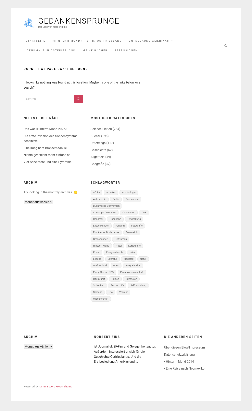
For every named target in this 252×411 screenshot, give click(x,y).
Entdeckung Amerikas (149, 42)
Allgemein (98, 159)
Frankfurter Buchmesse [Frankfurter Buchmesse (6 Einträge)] (106, 234)
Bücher (95, 138)
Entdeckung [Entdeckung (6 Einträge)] (134, 220)
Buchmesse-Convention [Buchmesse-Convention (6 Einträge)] (106, 207)
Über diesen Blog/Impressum (184, 349)
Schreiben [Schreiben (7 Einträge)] (98, 287)
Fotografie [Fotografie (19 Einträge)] (137, 227)
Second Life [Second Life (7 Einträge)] (117, 287)
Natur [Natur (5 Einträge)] (143, 260)
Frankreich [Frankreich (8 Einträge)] (131, 234)
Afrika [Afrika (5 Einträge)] (96, 194)
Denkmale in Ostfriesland (51, 52)
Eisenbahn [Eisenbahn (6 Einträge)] (115, 220)
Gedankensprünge (92, 22)
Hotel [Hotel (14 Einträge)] (119, 247)
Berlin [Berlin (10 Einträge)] (116, 201)
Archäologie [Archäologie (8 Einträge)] (128, 194)
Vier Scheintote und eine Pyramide (47, 164)
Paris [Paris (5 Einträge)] (116, 267)
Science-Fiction (101, 131)
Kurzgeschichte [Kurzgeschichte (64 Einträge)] (114, 254)
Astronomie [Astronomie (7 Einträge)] (99, 201)
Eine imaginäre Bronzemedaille (45, 150)
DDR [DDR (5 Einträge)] (144, 214)
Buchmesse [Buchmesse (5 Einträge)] (132, 201)
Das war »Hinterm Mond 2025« (45, 131)
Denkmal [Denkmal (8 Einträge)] (98, 220)
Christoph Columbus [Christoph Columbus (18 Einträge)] (104, 214)
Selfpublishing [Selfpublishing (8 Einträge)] (138, 287)
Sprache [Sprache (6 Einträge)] (97, 294)
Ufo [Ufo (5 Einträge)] (111, 294)
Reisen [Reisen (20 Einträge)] (115, 280)
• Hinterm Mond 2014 (179, 363)
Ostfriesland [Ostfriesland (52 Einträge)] (100, 267)
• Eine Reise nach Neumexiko (184, 370)
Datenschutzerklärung (179, 356)
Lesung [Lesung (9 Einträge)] (97, 260)
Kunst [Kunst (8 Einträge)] (96, 254)
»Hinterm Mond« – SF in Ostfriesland (87, 42)
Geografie (97, 166)
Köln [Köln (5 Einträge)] (132, 254)
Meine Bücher (95, 52)
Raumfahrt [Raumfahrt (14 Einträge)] (99, 280)
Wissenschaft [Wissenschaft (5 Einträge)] (100, 300)
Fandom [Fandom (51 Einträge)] (120, 227)
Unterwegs (98, 145)
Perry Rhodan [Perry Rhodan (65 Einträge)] (132, 267)
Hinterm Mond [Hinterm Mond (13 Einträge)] (101, 247)
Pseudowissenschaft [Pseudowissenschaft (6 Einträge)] (132, 273)
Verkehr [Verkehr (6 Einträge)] (123, 294)
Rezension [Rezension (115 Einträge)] (131, 280)
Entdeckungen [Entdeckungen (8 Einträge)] (101, 227)
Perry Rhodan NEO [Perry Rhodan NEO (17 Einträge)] (103, 273)
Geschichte (98, 152)
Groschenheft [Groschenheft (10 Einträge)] (100, 240)
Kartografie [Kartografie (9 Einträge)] (134, 247)
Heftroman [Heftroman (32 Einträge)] (121, 240)
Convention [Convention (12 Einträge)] (128, 214)
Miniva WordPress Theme (55, 388)
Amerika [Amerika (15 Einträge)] (111, 194)
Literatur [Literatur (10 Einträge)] (112, 260)
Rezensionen (126, 52)
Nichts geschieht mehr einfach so (47, 157)
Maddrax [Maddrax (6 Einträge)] (128, 260)
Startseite (35, 42)
